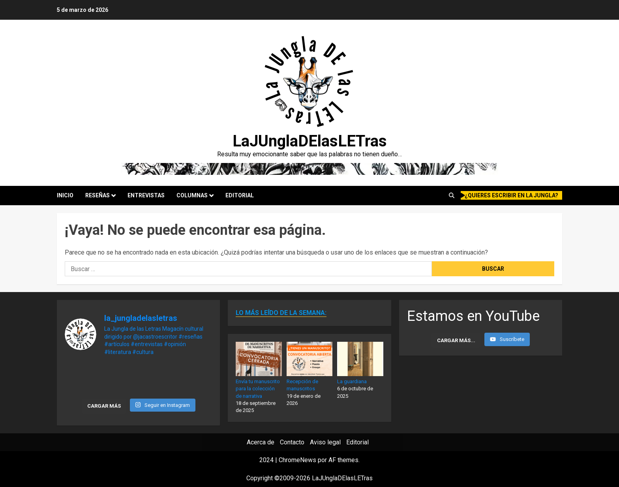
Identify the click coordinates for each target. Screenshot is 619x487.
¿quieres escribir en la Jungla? (510, 195)
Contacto (292, 442)
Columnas (192, 195)
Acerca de (260, 442)
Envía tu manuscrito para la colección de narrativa (258, 388)
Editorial (239, 195)
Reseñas (97, 195)
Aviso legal (325, 442)
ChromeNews (297, 460)
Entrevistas (146, 195)
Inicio (65, 195)
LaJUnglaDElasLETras (310, 141)
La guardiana (352, 381)
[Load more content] (456, 340)
